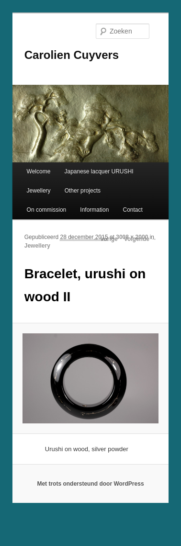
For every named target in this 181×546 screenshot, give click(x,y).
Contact (132, 209)
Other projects (83, 190)
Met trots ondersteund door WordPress (90, 483)
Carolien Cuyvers (71, 54)
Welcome (39, 171)
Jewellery (39, 190)
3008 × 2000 (132, 237)
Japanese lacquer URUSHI (98, 171)
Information (94, 209)
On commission (47, 209)
